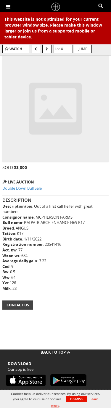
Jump (82, 48)
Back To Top (55, 352)
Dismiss (76, 399)
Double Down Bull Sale (22, 188)
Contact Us (18, 305)
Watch (15, 48)
